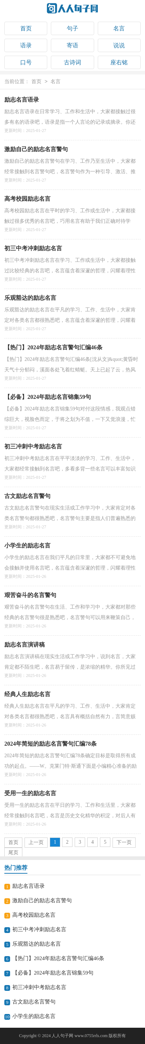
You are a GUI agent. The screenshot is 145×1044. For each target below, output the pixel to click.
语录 (26, 45)
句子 (72, 28)
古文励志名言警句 (27, 496)
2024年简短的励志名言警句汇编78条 (50, 744)
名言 (119, 28)
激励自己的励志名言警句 (36, 149)
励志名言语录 (21, 100)
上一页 (36, 842)
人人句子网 (62, 1035)
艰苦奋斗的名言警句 (30, 595)
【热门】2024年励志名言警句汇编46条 (53, 347)
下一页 (124, 842)
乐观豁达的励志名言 (30, 298)
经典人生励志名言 (27, 694)
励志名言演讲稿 (24, 645)
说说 (119, 45)
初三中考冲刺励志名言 (33, 248)
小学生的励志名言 (27, 545)
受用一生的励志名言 (30, 793)
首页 (26, 28)
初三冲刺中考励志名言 (33, 446)
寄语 (72, 45)
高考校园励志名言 (27, 199)
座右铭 (119, 62)
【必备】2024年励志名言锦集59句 (47, 397)
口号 (26, 62)
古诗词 (72, 62)
